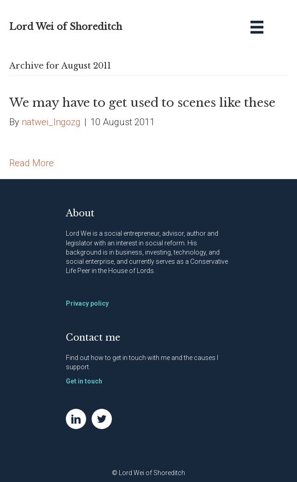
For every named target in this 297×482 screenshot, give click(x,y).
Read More (31, 162)
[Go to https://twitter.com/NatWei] (102, 419)
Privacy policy (87, 303)
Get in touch (84, 381)
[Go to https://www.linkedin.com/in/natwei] (76, 419)
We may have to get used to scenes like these (142, 102)
